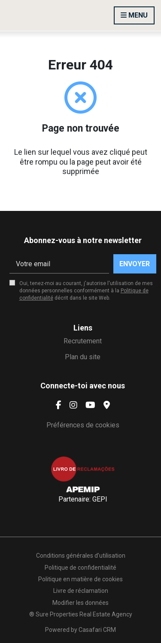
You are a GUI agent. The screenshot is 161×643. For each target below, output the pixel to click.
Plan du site (82, 357)
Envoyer (134, 264)
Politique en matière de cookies (80, 579)
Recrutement (83, 341)
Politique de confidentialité (80, 567)
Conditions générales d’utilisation (80, 555)
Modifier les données (80, 602)
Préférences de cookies (82, 425)
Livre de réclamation (80, 590)
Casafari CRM (97, 629)
